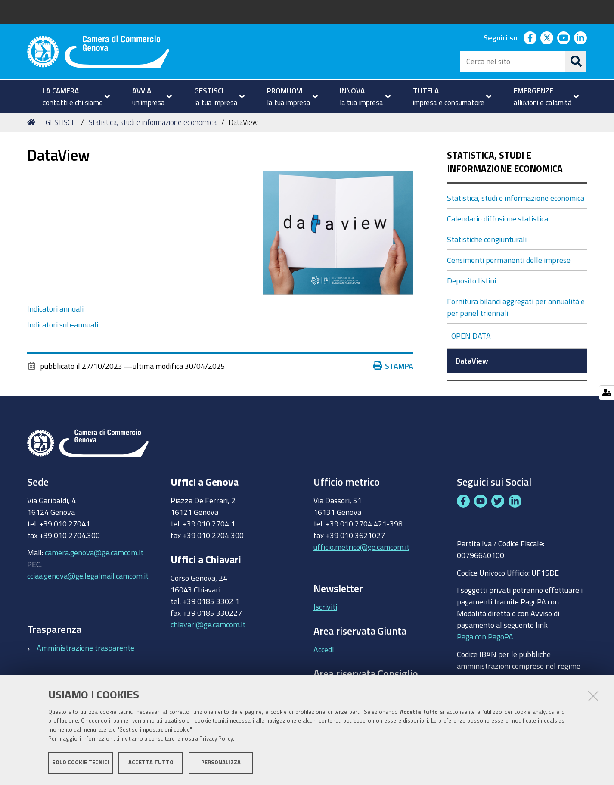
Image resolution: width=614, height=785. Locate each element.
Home (32, 122)
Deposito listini (471, 280)
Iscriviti (325, 607)
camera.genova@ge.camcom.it (94, 552)
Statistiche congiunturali (487, 239)
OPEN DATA (472, 336)
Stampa (395, 366)
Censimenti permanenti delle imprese (509, 260)
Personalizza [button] (221, 762)
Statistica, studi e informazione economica (153, 122)
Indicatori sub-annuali (62, 324)
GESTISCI (59, 122)
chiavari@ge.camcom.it (208, 624)
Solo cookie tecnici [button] (80, 762)
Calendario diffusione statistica (497, 218)
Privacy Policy (216, 738)
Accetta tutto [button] (151, 762)
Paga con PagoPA (485, 635)
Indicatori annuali (55, 308)
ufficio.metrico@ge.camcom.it (361, 547)
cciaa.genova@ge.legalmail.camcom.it (88, 575)
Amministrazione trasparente (85, 647)
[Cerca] (576, 61)
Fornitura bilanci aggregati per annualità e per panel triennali (516, 307)
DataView (473, 360)
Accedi (323, 649)
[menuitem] (73, 96)
